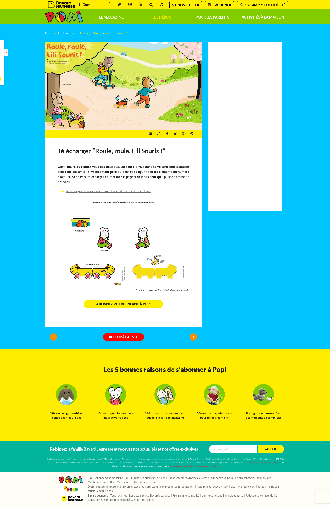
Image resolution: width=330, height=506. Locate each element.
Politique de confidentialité (261, 495)
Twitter (119, 4)
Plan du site (264, 478)
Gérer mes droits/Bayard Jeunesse (264, 462)
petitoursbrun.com (107, 486)
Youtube (140, 4)
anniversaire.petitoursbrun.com (139, 486)
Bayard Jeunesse (61, 4)
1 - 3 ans (84, 4)
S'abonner (222, 5)
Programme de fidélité (264, 5)
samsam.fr (188, 486)
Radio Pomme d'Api (161, 4)
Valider (270, 449)
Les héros (162, 17)
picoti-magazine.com (242, 486)
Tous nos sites (118, 495)
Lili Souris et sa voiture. (134, 191)
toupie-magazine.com (101, 491)
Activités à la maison (263, 17)
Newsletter (185, 5)
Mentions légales (98, 482)
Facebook (109, 4)
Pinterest (191, 134)
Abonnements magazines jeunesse (188, 478)
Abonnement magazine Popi (112, 478)
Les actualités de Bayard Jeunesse (149, 495)
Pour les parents (212, 17)
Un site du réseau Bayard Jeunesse (222, 495)
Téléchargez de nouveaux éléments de (92, 191)
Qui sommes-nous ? (222, 478)
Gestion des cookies (143, 499)
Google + (184, 134)
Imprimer (158, 134)
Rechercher (151, 4)
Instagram (130, 4)
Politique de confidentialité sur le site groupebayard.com (193, 466)
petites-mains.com (268, 486)
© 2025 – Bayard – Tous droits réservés (134, 482)
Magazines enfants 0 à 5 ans (148, 478)
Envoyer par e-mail (150, 134)
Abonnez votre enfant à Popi (123, 304)
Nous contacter (246, 478)
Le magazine (111, 17)
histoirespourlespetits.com (212, 486)
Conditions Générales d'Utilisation (108, 499)
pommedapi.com (170, 486)
